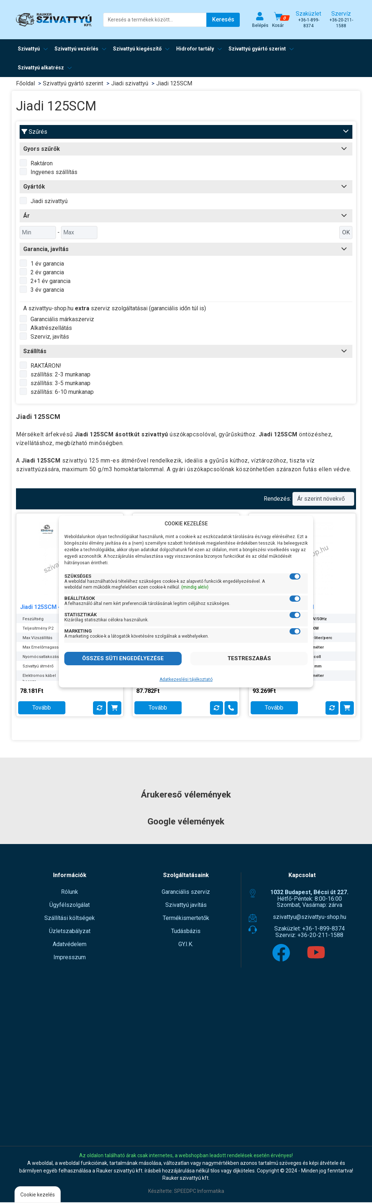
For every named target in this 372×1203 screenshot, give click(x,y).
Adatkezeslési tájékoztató (186, 679)
